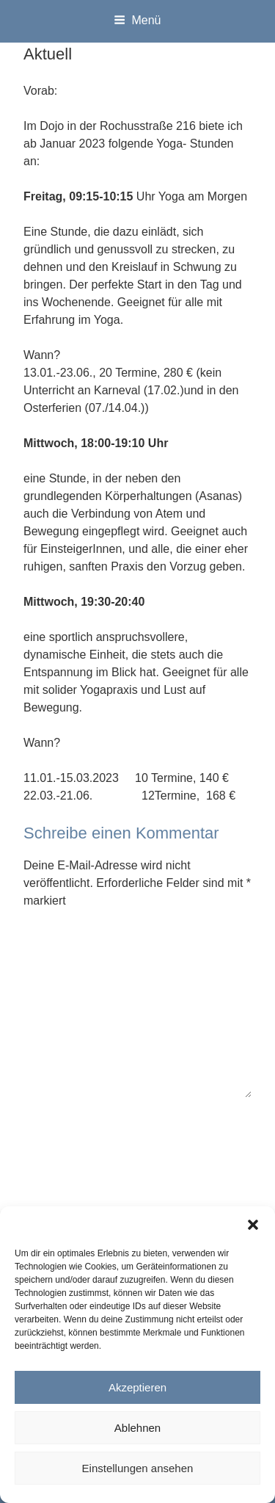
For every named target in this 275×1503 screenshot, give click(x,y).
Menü (137, 20)
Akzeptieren (137, 1387)
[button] (253, 1224)
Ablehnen (137, 1427)
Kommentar (57, 936)
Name (42, 1124)
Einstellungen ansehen (138, 1468)
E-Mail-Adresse (67, 1188)
